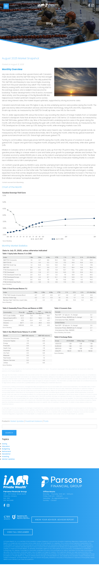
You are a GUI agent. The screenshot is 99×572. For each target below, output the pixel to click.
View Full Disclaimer (18, 540)
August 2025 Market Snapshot (20, 58)
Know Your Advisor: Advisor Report (26, 527)
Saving (4, 444)
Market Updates (17, 421)
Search (9, 433)
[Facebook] (89, 5)
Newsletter (6, 454)
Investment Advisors (33, 421)
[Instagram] (92, 5)
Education (6, 446)
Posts (46, 421)
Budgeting (6, 449)
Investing (5, 456)
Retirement (6, 451)
